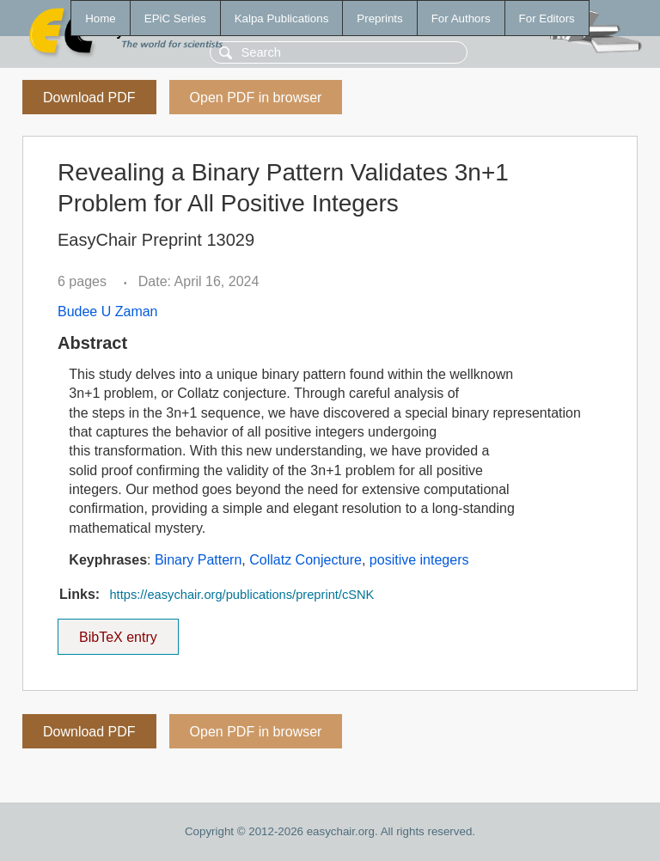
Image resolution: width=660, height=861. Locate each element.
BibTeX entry (118, 631)
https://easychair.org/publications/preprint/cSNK (241, 594)
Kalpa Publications (282, 18)
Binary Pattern (198, 560)
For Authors (461, 18)
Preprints (379, 18)
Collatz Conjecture (305, 560)
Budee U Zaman (108, 311)
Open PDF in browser (256, 97)
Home (100, 18)
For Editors (547, 18)
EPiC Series (175, 18)
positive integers (419, 560)
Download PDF (89, 97)
